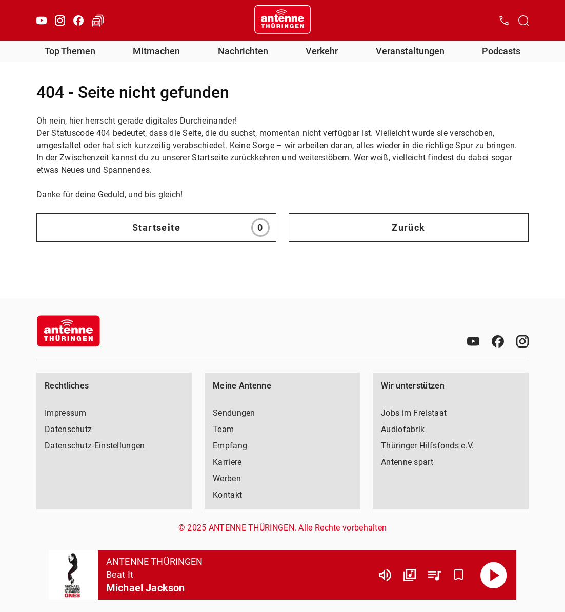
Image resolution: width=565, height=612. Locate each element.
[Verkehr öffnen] (98, 20)
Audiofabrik (403, 429)
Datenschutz (68, 429)
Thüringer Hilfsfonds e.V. (427, 446)
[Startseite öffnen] (282, 20)
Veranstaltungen (410, 51)
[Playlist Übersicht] (434, 575)
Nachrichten (243, 51)
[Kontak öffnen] (504, 20)
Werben (227, 478)
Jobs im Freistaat (414, 413)
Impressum (66, 413)
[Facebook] (78, 20)
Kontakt (227, 495)
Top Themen (70, 51)
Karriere (227, 462)
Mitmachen (156, 51)
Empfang (230, 446)
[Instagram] (60, 20)
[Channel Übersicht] (409, 575)
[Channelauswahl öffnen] (523, 20)
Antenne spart (407, 462)
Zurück (409, 227)
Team (223, 429)
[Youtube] (41, 20)
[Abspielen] (493, 575)
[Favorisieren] (459, 575)
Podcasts (501, 51)
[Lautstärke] (385, 575)
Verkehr (322, 51)
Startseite (201, 227)
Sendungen (234, 413)
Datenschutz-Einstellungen (95, 446)
